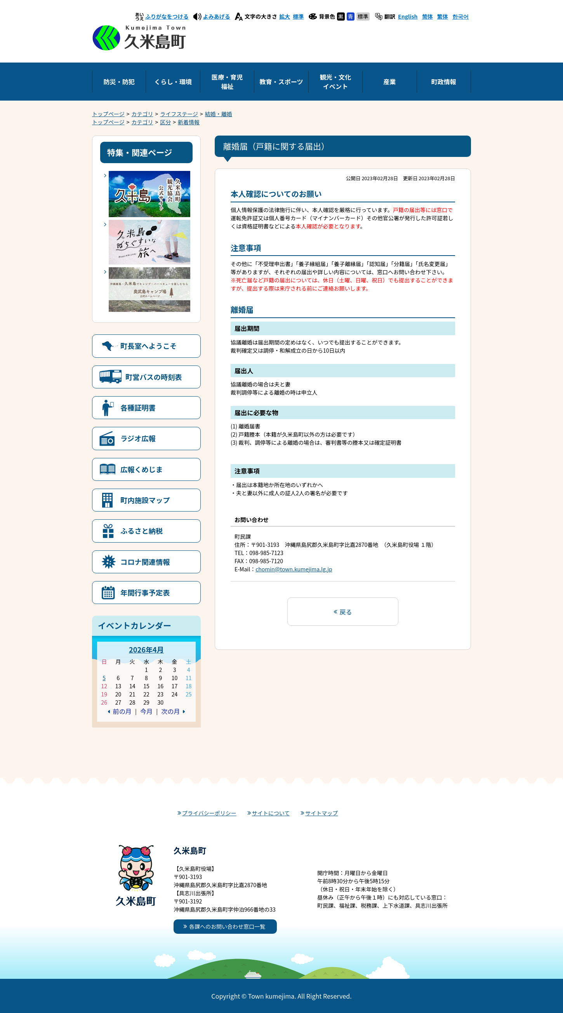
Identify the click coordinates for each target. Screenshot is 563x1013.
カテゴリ (142, 114)
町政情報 (443, 81)
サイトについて (271, 813)
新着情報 (189, 122)
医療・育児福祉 (227, 81)
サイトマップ (321, 813)
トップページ (108, 114)
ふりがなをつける (167, 16)
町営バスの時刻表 (153, 377)
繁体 (442, 16)
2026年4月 (146, 649)
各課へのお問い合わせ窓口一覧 (227, 926)
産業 (389, 81)
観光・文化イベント (335, 81)
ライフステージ (179, 114)
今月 (146, 711)
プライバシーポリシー (209, 813)
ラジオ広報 (138, 438)
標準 (298, 16)
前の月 (122, 711)
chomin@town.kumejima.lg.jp (293, 569)
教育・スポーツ (281, 81)
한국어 (460, 16)
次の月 (170, 711)
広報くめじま (141, 469)
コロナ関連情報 (145, 562)
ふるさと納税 (141, 531)
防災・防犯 (118, 81)
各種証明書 (138, 407)
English (408, 16)
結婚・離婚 (218, 114)
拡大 (284, 16)
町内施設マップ (145, 500)
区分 (165, 122)
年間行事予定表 (145, 592)
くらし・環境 (173, 81)
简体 (427, 16)
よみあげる (216, 16)
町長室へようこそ (148, 346)
